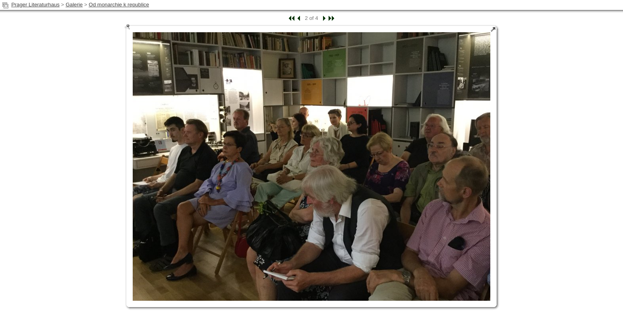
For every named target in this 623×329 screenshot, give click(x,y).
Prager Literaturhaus (35, 5)
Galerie (74, 5)
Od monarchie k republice (119, 5)
